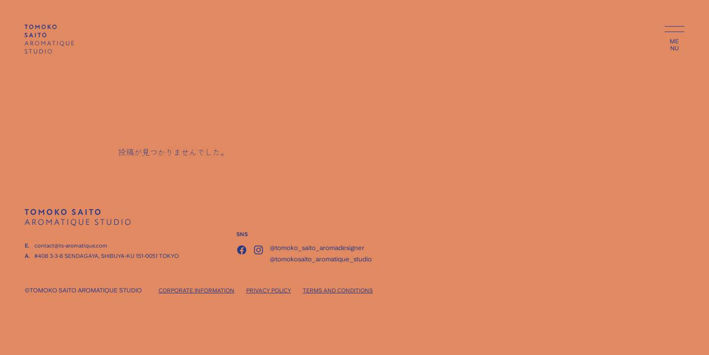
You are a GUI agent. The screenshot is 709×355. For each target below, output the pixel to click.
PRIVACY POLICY (268, 290)
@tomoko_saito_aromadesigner (317, 248)
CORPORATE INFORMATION (196, 290)
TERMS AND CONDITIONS (338, 290)
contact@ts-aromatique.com (70, 246)
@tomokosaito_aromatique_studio (321, 259)
